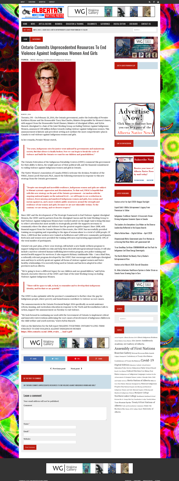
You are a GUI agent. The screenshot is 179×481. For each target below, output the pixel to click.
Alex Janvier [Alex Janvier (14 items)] (137, 343)
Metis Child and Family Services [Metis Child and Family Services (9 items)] (148, 380)
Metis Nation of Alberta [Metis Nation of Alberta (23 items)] (126, 383)
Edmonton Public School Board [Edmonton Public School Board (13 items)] (137, 371)
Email (23, 429)
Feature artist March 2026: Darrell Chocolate (132, 266)
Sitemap (157, 479)
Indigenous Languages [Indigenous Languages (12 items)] (125, 377)
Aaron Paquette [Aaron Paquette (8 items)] (119, 340)
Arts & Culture (42, 24)
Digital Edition (117, 24)
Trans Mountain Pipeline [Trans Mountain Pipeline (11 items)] (133, 402)
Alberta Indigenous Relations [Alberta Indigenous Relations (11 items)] (148, 340)
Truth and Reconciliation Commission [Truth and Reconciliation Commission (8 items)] (144, 406)
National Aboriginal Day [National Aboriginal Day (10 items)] (122, 386)
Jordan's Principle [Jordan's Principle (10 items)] (132, 380)
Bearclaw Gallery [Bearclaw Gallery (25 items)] (123, 355)
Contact (52, 2)
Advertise (42, 2)
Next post (75, 366)
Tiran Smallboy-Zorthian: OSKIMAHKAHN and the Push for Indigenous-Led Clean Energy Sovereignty (136, 251)
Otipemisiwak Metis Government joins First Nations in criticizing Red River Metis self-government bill (135, 242)
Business (56, 24)
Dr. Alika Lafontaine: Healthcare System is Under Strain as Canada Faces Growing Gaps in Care (136, 274)
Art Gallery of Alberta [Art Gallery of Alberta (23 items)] (134, 346)
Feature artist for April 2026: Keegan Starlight (132, 203)
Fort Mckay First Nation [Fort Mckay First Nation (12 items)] (143, 374)
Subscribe (31, 2)
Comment (25, 403)
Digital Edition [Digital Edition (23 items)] (122, 367)
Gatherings (103, 24)
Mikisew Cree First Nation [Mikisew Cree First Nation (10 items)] (147, 383)
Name (24, 421)
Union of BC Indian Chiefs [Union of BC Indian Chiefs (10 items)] (137, 409)
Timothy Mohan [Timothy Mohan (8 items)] (119, 402)
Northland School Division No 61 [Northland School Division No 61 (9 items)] (125, 399)
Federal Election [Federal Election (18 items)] (127, 373)
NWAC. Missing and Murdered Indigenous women (48, 60)
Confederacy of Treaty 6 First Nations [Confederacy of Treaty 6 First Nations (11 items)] (140, 359)
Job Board (131, 24)
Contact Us (143, 24)
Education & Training (72, 24)
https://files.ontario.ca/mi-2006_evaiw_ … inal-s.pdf (44, 329)
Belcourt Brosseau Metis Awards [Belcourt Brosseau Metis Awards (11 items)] (144, 356)
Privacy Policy (147, 479)
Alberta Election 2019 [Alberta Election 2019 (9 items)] (131, 340)
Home (23, 24)
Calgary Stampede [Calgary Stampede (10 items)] (121, 359)
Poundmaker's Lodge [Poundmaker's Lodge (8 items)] (152, 399)
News (31, 24)
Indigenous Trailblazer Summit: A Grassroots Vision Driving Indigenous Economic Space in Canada (137, 220)
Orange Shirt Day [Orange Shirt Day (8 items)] (140, 399)
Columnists (90, 24)
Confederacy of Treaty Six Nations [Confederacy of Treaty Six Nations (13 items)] (128, 364)
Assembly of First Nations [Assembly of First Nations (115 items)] (135, 351)
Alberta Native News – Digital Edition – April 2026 (134, 235)
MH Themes (44, 479)
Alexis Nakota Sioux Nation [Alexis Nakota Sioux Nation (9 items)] (123, 344)
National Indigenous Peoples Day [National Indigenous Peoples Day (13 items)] (143, 386)
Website (24, 436)
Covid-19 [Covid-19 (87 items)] (148, 363)
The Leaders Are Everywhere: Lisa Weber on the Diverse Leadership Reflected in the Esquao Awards (135, 228)
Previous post (57, 366)
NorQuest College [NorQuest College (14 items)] (122, 396)
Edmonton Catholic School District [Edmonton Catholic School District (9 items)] (140, 368)
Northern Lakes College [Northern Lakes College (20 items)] (141, 395)
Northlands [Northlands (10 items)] (156, 396)
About (23, 2)
